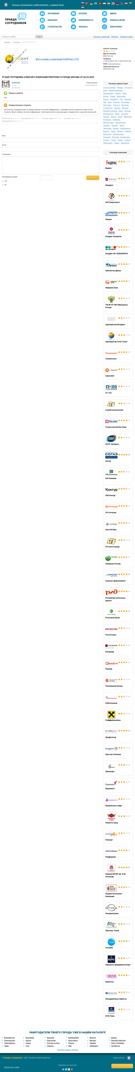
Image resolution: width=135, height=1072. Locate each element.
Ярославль (107, 105)
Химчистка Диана (118, 267)
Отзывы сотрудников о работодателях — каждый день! (38, 5)
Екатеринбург (108, 93)
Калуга (106, 99)
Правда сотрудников (13, 1058)
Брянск (113, 117)
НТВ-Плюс (118, 1012)
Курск (121, 111)
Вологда (127, 111)
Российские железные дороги (118, 596)
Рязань (71, 1043)
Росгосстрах (118, 631)
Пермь (112, 96)
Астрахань (107, 120)
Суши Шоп (118, 372)
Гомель (116, 143)
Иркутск (93, 1038)
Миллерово (125, 143)
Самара (93, 1043)
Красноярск (121, 96)
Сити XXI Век (118, 526)
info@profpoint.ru (114, 64)
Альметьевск (125, 137)
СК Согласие (118, 509)
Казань (106, 96)
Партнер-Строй (118, 927)
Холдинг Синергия (118, 233)
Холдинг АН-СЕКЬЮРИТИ (118, 250)
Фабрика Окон (118, 284)
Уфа (104, 102)
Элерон (118, 216)
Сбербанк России (118, 560)
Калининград (108, 114)
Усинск (113, 140)
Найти (39, 37)
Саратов (116, 102)
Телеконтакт (118, 355)
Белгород (125, 105)
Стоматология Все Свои (118, 423)
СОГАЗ (118, 458)
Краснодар (125, 102)
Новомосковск (118, 134)
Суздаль (127, 140)
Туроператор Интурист (118, 321)
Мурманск (128, 117)
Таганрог (114, 125)
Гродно (120, 140)
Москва (120, 88)
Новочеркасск (125, 128)
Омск (110, 102)
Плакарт (118, 836)
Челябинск (114, 99)
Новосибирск (9, 1043)
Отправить (93, 178)
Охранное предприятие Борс (118, 961)
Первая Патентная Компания (118, 891)
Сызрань (106, 125)
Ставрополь (107, 108)
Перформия (118, 853)
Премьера (118, 768)
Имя (3, 136)
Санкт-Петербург (109, 88)
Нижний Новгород (115, 91)
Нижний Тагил (120, 123)
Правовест (118, 785)
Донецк (116, 128)
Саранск (106, 117)
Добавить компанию (122, 1066)
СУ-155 (118, 389)
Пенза (120, 117)
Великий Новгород (110, 111)
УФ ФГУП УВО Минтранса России (118, 302)
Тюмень (118, 93)
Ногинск (106, 140)
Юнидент (118, 182)
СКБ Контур (118, 492)
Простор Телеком (118, 751)
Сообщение (6, 154)
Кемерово (116, 120)
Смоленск (124, 114)
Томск (122, 125)
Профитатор (118, 734)
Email (4, 145)
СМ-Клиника (118, 475)
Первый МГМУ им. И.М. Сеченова (118, 872)
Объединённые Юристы (118, 995)
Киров (117, 114)
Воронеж (127, 99)
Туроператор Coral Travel (118, 338)
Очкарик (118, 944)
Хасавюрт (107, 137)
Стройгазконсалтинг (118, 406)
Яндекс (118, 164)
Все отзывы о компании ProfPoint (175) (57, 59)
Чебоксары (107, 128)
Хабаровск (94, 1046)
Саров (113, 131)
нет (4, 181)
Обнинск (120, 131)
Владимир (30, 1038)
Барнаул (117, 108)
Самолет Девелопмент (118, 577)
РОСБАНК (118, 648)
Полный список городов (67, 1050)
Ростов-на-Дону (53, 1043)
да (4, 185)
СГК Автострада (118, 543)
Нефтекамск (107, 143)
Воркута (106, 131)
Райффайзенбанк (118, 717)
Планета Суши (118, 819)
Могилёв (115, 137)
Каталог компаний (101, 37)
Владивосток (9, 1038)
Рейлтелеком (118, 700)
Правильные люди (118, 802)
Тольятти (116, 105)
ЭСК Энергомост (118, 199)
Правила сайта (126, 37)
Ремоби (118, 665)
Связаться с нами (11, 1067)
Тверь (124, 93)
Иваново (125, 108)
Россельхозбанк (118, 614)
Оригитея (118, 978)
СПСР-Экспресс (118, 441)
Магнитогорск (108, 123)
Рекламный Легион (118, 682)
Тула (121, 99)
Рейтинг (114, 37)
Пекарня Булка (118, 910)
